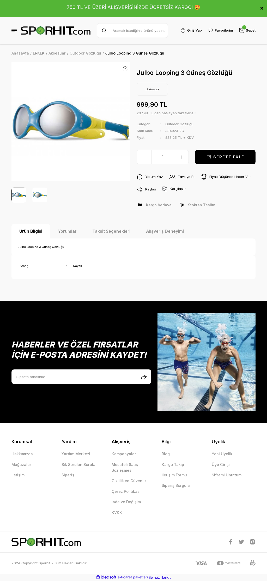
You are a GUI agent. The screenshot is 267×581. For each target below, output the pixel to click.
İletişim (18, 475)
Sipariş (68, 475)
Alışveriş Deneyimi (165, 231)
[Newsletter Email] (81, 376)
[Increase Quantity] (181, 157)
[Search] (132, 30)
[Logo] (55, 30)
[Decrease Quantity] (144, 157)
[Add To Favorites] (125, 68)
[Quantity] (162, 157)
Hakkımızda (22, 454)
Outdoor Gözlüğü (179, 124)
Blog (166, 454)
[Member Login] (191, 30)
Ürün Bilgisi (30, 231)
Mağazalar (21, 464)
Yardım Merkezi (76, 454)
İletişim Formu (174, 475)
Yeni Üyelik (222, 454)
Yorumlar (67, 231)
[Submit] (144, 376)
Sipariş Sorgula (176, 485)
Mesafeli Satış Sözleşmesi (125, 467)
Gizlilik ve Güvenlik (129, 480)
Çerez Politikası (126, 491)
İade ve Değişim (126, 502)
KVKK (117, 512)
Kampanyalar (124, 454)
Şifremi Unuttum (226, 475)
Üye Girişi (221, 464)
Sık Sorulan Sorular (79, 464)
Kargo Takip (173, 464)
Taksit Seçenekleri (111, 231)
